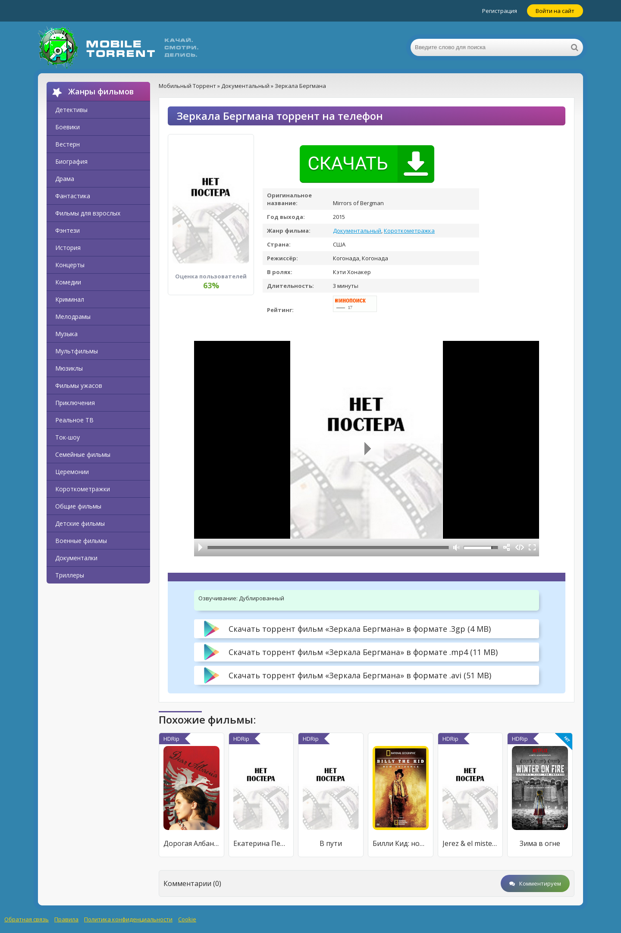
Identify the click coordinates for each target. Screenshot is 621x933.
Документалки (76, 558)
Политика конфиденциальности (128, 919)
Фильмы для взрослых (87, 213)
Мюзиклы (69, 368)
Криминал (69, 299)
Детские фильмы (80, 523)
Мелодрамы (73, 316)
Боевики (67, 127)
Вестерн (67, 144)
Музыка (66, 334)
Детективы (71, 110)
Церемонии (72, 472)
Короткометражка (409, 230)
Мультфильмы (76, 351)
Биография (71, 161)
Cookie (187, 919)
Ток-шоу (67, 437)
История (68, 247)
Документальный (357, 230)
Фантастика (72, 196)
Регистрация (499, 11)
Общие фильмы (78, 506)
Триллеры (69, 575)
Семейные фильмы (82, 454)
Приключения (75, 403)
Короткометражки (82, 489)
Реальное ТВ (74, 420)
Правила (66, 919)
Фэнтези (67, 230)
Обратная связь (26, 919)
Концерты (70, 265)
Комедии (68, 282)
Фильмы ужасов (78, 385)
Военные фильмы (81, 541)
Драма (64, 179)
